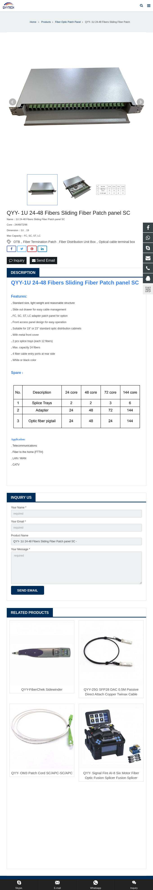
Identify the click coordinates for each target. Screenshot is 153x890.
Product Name (19, 535)
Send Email (43, 260)
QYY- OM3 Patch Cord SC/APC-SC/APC (41, 773)
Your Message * (20, 549)
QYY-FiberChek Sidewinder (42, 689)
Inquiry (16, 260)
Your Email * (18, 521)
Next (140, 102)
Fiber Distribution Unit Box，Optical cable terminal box (97, 242)
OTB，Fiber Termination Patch (35, 242)
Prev (12, 102)
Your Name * (18, 507)
